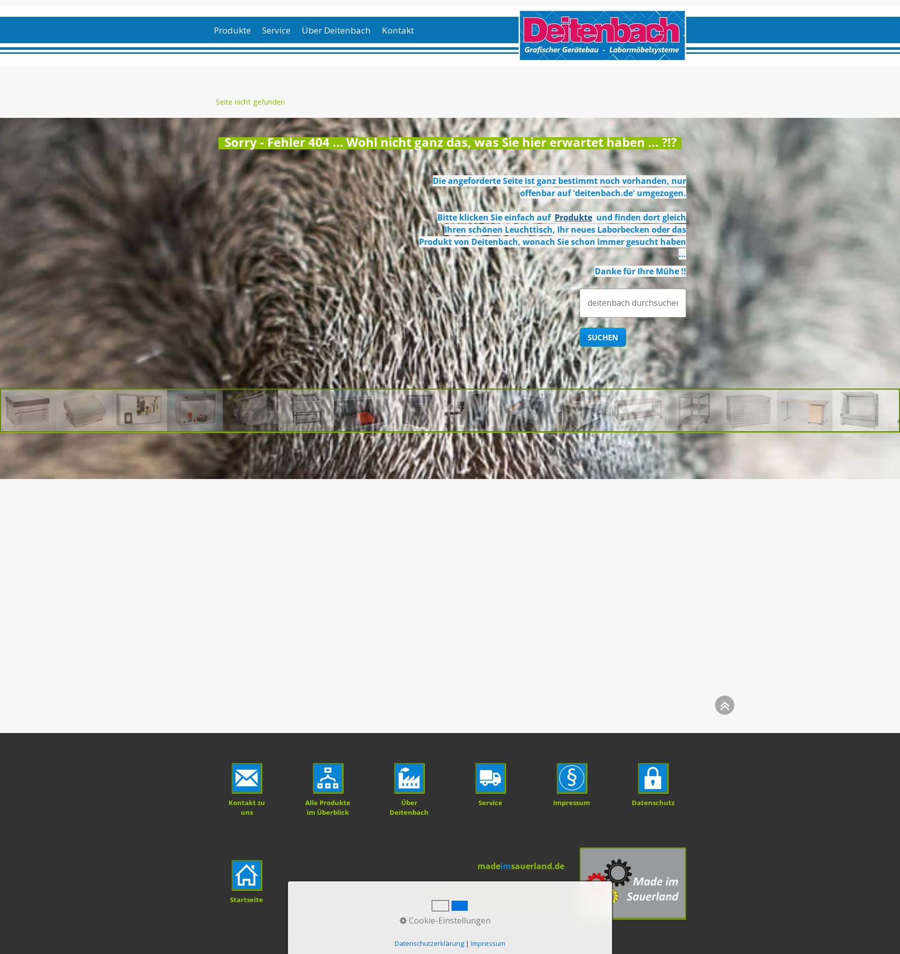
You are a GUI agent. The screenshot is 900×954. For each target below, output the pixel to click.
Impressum (488, 943)
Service (276, 30)
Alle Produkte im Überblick (327, 807)
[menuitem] (235, 30)
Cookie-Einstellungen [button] (445, 920)
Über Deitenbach (336, 30)
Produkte (232, 30)
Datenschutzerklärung (429, 943)
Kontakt (398, 30)
